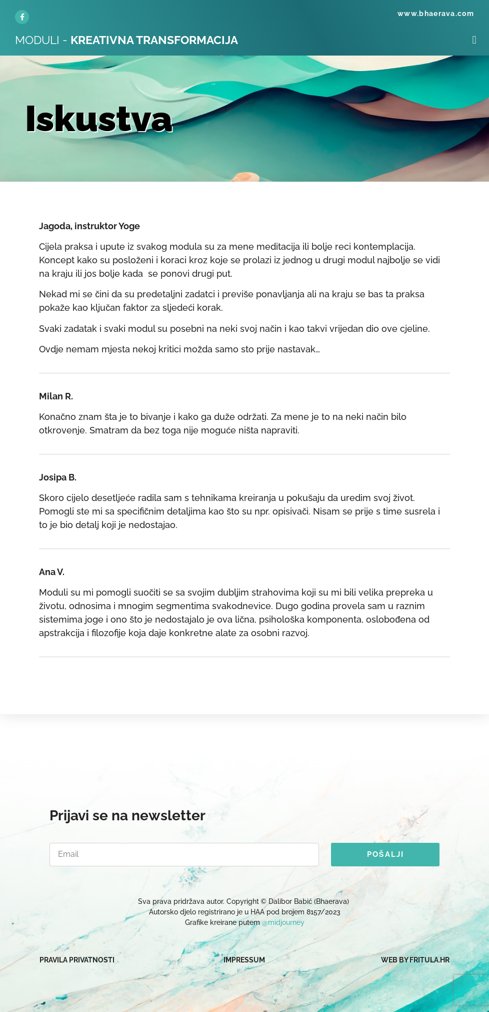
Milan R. (56, 396)
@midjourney (283, 922)
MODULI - (126, 40)
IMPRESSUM (244, 960)
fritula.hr (430, 960)
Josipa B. (57, 477)
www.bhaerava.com (436, 14)
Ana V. (51, 572)
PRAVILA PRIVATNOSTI (77, 960)
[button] (474, 40)
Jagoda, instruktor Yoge (89, 226)
